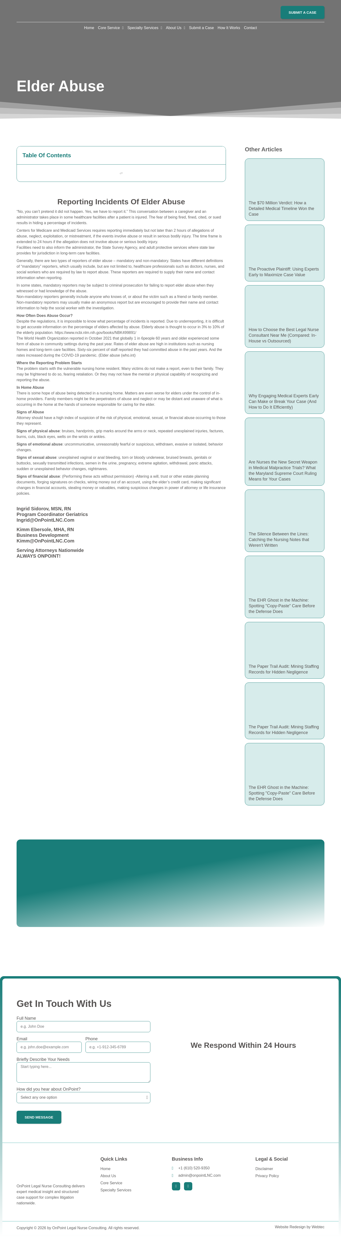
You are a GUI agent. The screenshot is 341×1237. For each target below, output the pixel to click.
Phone (91, 1038)
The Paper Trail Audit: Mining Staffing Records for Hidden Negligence (284, 669)
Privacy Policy (267, 1176)
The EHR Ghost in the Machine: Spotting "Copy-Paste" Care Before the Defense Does (282, 606)
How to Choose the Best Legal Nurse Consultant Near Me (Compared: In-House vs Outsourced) (284, 335)
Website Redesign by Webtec (299, 1227)
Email (22, 1038)
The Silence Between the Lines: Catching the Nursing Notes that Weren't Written (279, 540)
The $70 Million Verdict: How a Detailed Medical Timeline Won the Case (281, 209)
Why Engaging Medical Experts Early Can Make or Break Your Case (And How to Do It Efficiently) (284, 401)
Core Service (111, 1183)
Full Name (26, 1018)
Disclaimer (264, 1169)
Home (105, 1169)
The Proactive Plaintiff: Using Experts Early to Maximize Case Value (284, 272)
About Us (108, 1176)
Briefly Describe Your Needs (43, 1059)
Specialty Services (115, 1190)
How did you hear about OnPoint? (49, 1089)
